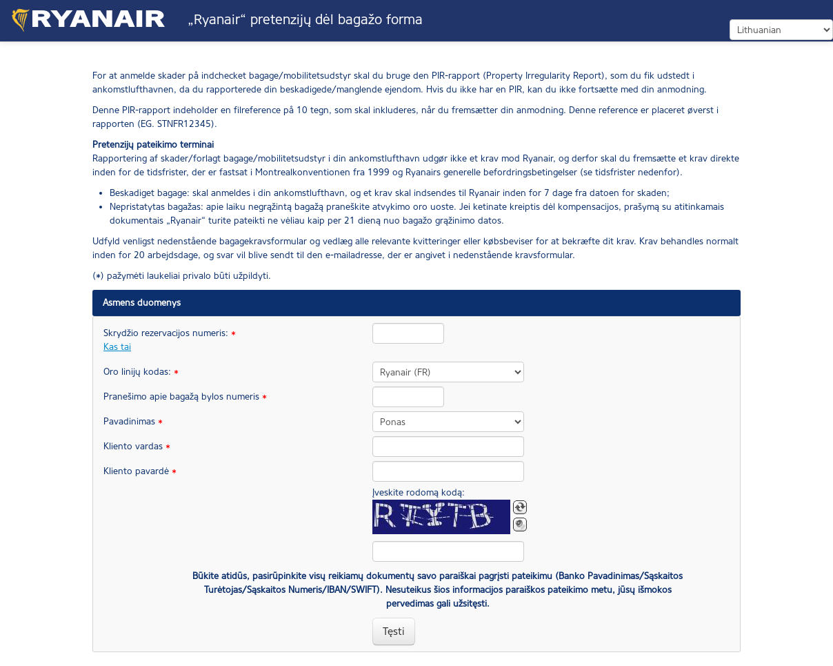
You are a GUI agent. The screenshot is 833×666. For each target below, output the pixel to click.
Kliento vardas (136, 446)
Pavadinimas (133, 421)
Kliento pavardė (140, 471)
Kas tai (117, 347)
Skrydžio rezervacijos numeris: (169, 340)
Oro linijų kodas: (141, 371)
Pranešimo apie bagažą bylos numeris (175, 396)
